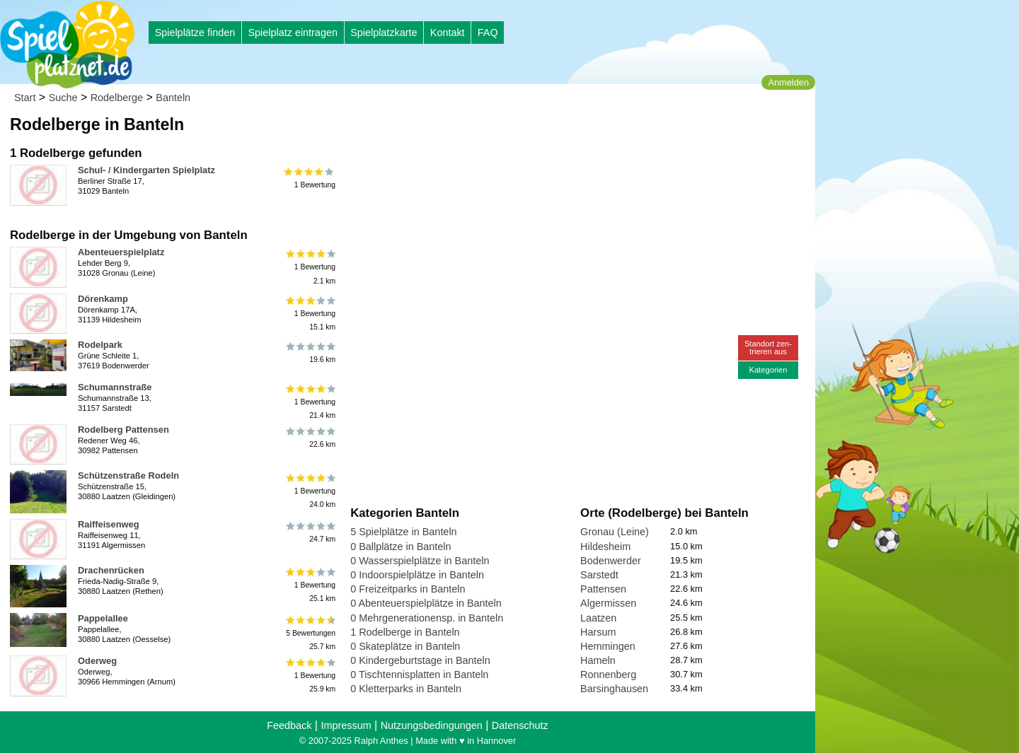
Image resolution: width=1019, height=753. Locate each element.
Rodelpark (100, 344)
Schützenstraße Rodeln (128, 475)
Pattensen (603, 589)
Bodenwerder (610, 560)
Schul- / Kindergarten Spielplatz (146, 170)
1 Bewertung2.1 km (309, 267)
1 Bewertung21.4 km (309, 402)
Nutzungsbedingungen (432, 725)
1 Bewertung (309, 178)
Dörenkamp (103, 298)
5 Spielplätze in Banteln (403, 531)
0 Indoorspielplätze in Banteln (417, 574)
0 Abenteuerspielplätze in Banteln (426, 603)
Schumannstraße (114, 387)
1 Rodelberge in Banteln (404, 632)
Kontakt (447, 32)
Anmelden (788, 82)
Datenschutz (520, 725)
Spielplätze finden (195, 32)
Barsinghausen (614, 688)
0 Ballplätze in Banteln (400, 546)
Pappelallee (103, 618)
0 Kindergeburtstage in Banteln (420, 660)
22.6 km (309, 437)
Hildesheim (605, 546)
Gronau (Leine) (614, 531)
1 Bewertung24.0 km (309, 490)
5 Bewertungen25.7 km (309, 633)
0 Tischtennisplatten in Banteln (419, 674)
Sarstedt (599, 574)
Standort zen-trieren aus (768, 347)
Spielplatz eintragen (292, 32)
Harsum (598, 632)
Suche (63, 97)
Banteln (173, 97)
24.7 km (309, 532)
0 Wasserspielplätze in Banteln (419, 560)
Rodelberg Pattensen (123, 429)
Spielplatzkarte (383, 32)
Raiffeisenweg (108, 524)
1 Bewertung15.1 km (309, 313)
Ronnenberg (608, 674)
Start (24, 97)
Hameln (598, 660)
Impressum (346, 725)
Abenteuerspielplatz (121, 252)
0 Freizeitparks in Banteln (407, 589)
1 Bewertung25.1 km (309, 585)
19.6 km (309, 352)
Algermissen (608, 603)
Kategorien (768, 370)
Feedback (289, 725)
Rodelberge (117, 97)
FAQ (488, 32)
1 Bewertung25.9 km (309, 675)
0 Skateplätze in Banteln (405, 646)
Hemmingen (607, 646)
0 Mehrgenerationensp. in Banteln (426, 618)
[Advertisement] (511, 134)
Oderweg (97, 660)
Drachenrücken (111, 570)
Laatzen (598, 618)
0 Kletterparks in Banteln (405, 688)
